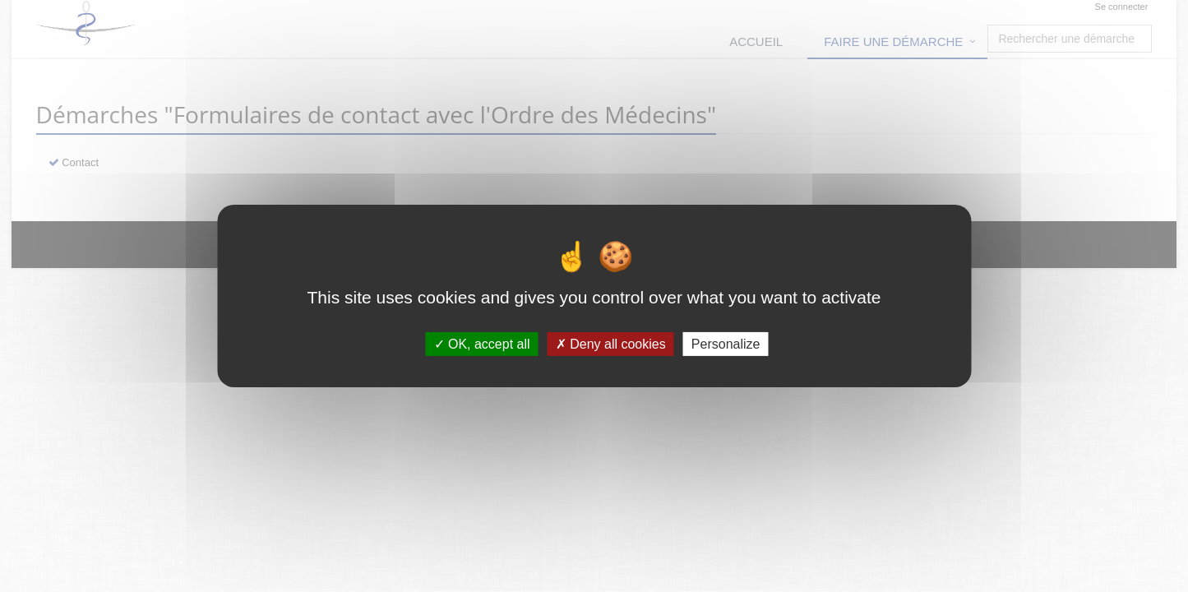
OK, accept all (482, 344)
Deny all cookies (611, 344)
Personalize (725, 344)
